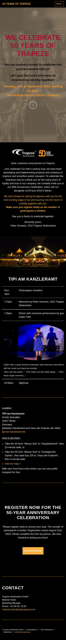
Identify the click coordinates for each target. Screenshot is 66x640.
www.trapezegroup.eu (22, 632)
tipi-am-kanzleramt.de (13, 431)
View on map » (13, 463)
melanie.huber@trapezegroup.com (18, 609)
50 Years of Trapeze (16, 3)
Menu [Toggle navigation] (59, 4)
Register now (33, 550)
